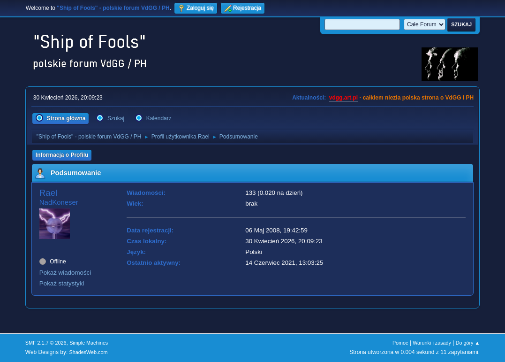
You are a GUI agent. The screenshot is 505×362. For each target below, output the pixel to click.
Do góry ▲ (468, 343)
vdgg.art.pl (343, 97)
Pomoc (400, 343)
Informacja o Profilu (62, 155)
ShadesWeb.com (88, 352)
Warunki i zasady (432, 343)
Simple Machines (88, 343)
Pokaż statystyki (61, 283)
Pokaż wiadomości (65, 272)
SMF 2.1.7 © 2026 (46, 343)
